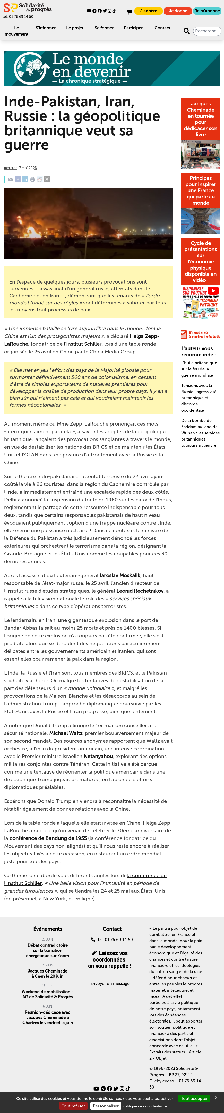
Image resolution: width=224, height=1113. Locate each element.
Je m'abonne (207, 11)
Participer (133, 28)
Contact (162, 28)
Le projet (74, 28)
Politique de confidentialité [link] (144, 1106)
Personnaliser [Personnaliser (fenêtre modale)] (106, 1105)
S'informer (46, 28)
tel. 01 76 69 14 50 (18, 16)
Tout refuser (73, 1105)
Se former (104, 28)
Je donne (178, 11)
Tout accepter (194, 1098)
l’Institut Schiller (83, 344)
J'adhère (148, 11)
